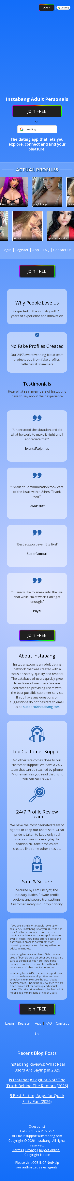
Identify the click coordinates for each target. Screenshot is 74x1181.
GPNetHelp (50, 1162)
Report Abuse (49, 1150)
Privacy (31, 1150)
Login (46, 7)
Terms (17, 1150)
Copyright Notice (37, 1155)
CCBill (36, 1162)
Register (22, 249)
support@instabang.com (41, 707)
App (36, 249)
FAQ (46, 249)
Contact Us (62, 249)
